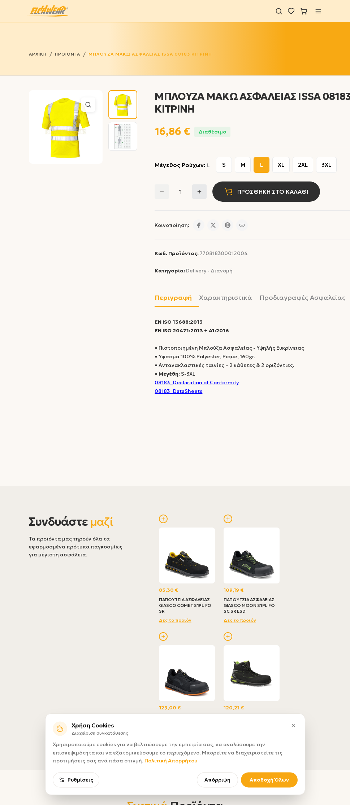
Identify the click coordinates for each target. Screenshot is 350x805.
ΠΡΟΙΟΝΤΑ (68, 54)
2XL (303, 164)
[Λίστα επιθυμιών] (291, 11)
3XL (326, 164)
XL (281, 164)
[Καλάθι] (303, 11)
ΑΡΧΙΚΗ (38, 54)
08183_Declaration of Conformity (197, 382)
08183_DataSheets (178, 391)
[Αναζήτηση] (278, 11)
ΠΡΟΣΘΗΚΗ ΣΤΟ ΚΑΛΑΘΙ (266, 191)
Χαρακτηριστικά (225, 297)
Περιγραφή (173, 297)
